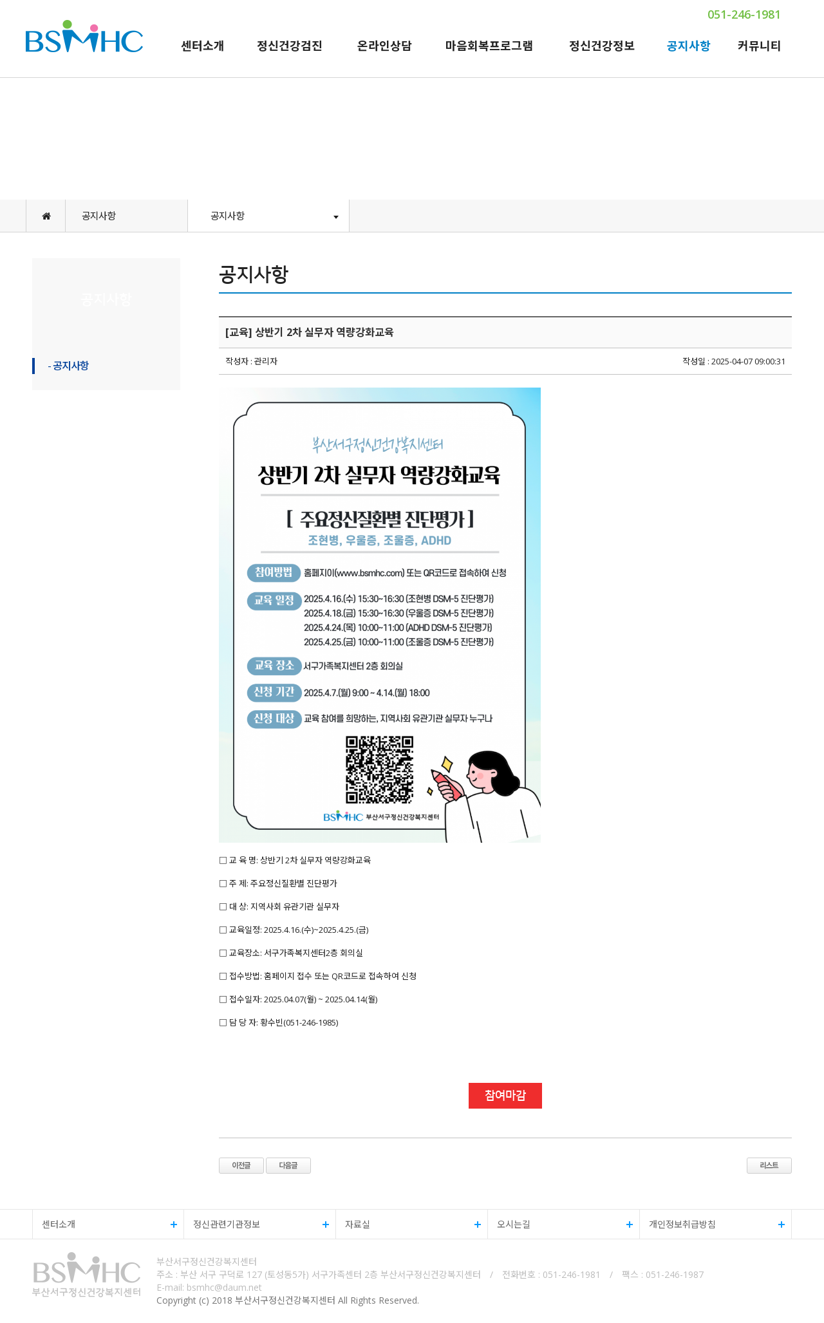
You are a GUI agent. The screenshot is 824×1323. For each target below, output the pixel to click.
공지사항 (689, 45)
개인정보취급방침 (712, 1224)
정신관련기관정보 (256, 1224)
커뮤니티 (760, 45)
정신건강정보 (602, 45)
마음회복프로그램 (489, 45)
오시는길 (560, 1224)
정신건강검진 (290, 45)
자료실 (408, 1224)
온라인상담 (384, 45)
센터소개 (203, 45)
